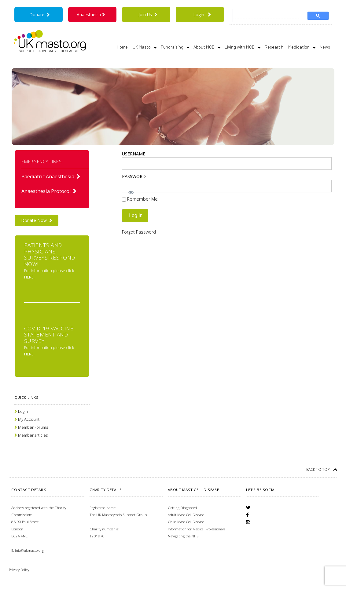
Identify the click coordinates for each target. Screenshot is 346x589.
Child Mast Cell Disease (186, 521)
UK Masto (145, 47)
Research (274, 46)
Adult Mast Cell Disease (186, 514)
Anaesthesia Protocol (49, 191)
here (29, 277)
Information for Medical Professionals (196, 529)
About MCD (207, 47)
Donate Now (36, 220)
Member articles (33, 435)
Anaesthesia (92, 14)
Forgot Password (139, 232)
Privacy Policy (19, 569)
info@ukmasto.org (29, 550)
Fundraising (175, 47)
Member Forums (33, 427)
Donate (40, 14)
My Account (28, 419)
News (325, 46)
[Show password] (227, 192)
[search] (263, 14)
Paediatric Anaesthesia (50, 176)
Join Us (147, 14)
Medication (302, 47)
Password (134, 176)
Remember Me (140, 199)
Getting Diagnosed (182, 507)
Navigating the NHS (183, 536)
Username (133, 154)
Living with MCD (243, 47)
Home (122, 46)
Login (198, 14)
